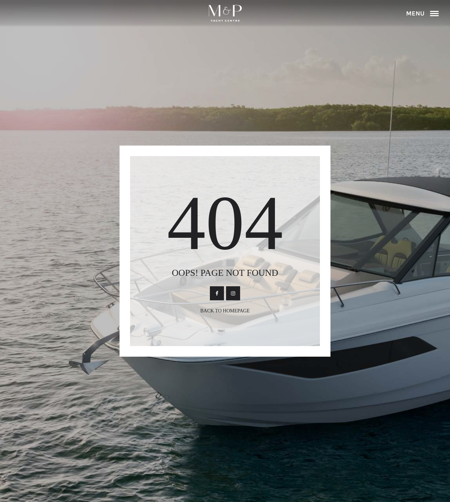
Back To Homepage (225, 310)
